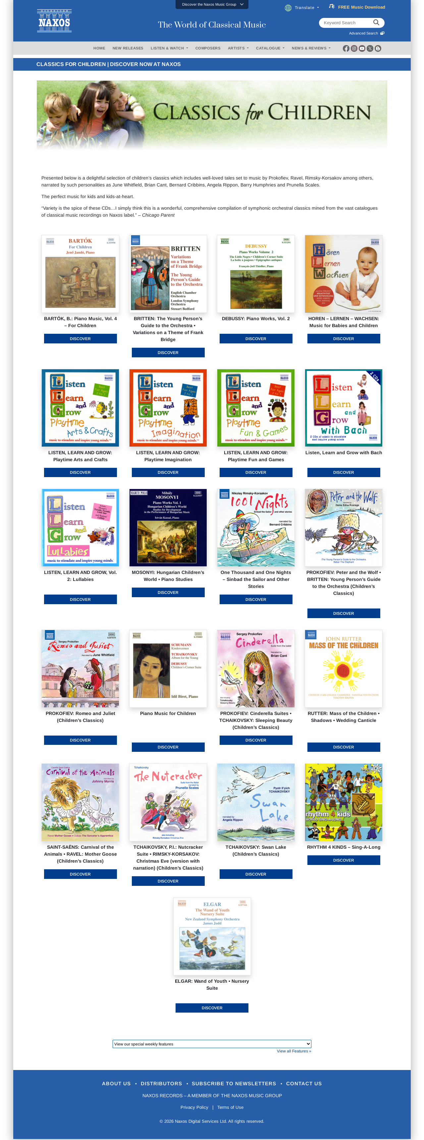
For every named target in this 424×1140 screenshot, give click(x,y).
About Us (107, 1084)
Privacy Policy (193, 1108)
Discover (80, 338)
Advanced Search (367, 33)
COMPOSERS (208, 48)
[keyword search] (376, 23)
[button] (212, 4)
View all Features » (294, 1051)
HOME (99, 48)
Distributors (157, 1084)
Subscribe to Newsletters (237, 1084)
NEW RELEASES (128, 48)
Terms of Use (232, 1108)
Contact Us (314, 1084)
